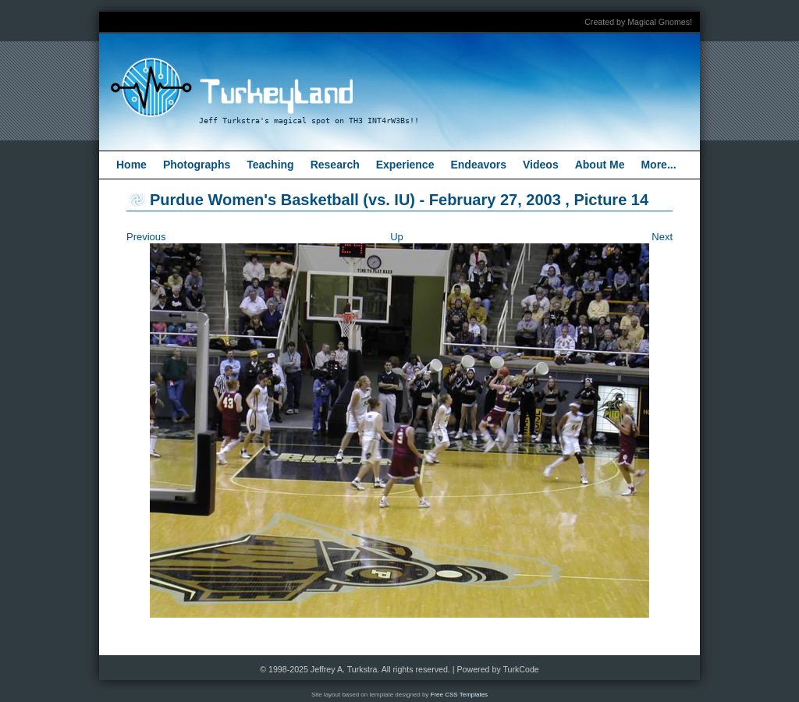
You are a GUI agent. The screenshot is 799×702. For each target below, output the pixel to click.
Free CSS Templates (459, 694)
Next (662, 237)
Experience (405, 164)
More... (658, 164)
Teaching (270, 164)
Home (131, 164)
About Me (600, 164)
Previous (146, 237)
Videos (541, 164)
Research (335, 164)
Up (396, 237)
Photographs (196, 164)
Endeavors (478, 164)
